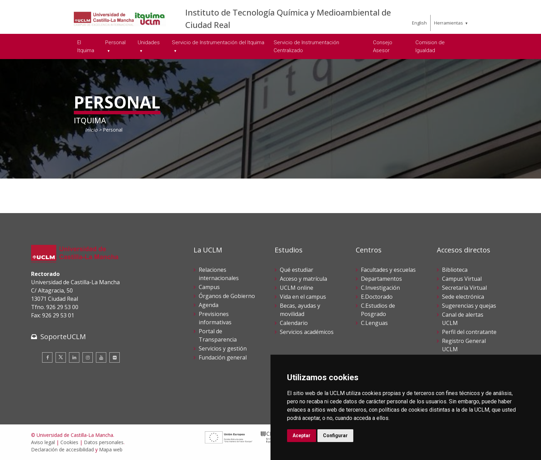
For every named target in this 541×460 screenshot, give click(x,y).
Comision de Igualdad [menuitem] (430, 46)
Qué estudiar (296, 270)
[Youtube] (101, 357)
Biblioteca (455, 270)
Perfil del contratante (469, 332)
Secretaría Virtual (464, 287)
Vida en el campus (303, 296)
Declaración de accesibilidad (62, 449)
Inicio (91, 129)
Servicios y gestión (223, 348)
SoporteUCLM (63, 336)
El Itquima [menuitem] (85, 46)
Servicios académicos (307, 332)
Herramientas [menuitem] (448, 23)
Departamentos (381, 278)
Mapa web (110, 449)
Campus (209, 287)
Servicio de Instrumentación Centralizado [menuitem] (306, 46)
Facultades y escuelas (388, 270)
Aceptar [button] (302, 435)
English (419, 23)
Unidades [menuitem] (149, 42)
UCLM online (296, 287)
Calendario (294, 323)
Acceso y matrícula (303, 278)
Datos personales (104, 442)
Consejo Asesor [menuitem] (382, 46)
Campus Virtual (462, 278)
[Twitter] (61, 357)
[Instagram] (87, 357)
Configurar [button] (335, 435)
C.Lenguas (374, 323)
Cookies (69, 442)
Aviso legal (43, 442)
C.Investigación (380, 287)
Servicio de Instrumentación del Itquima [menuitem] (218, 42)
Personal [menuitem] (115, 42)
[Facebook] (47, 357)
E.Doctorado (377, 296)
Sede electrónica (463, 296)
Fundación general (223, 357)
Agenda (208, 305)
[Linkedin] (74, 357)
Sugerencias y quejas (469, 305)
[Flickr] (114, 357)
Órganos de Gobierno (227, 296)
